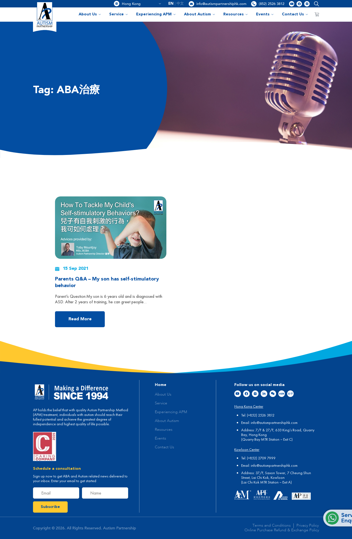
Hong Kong (141, 4)
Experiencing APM (156, 14)
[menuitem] (171, 3)
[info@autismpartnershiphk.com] (191, 4)
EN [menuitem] (171, 3)
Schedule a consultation (57, 469)
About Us (90, 14)
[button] (315, 3)
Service (118, 14)
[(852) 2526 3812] (254, 4)
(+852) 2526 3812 (260, 415)
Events (265, 14)
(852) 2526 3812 (271, 4)
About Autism (199, 14)
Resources (235, 14)
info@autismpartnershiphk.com (221, 4)
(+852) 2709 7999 (261, 457)
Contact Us (295, 14)
